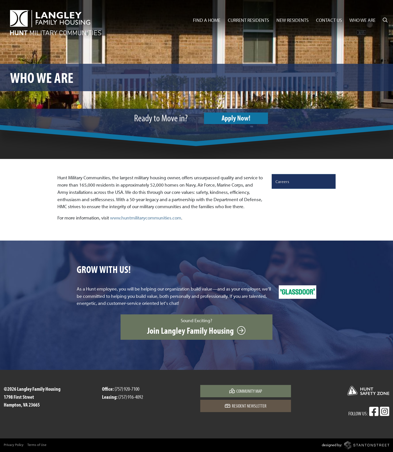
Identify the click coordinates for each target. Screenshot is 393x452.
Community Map (245, 391)
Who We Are (362, 20)
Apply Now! (236, 117)
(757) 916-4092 (130, 396)
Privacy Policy (14, 444)
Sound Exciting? (196, 326)
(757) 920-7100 (127, 388)
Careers (282, 181)
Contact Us (329, 20)
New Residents (292, 20)
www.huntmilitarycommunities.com (145, 218)
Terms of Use (36, 444)
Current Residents (248, 20)
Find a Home (206, 20)
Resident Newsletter (245, 406)
